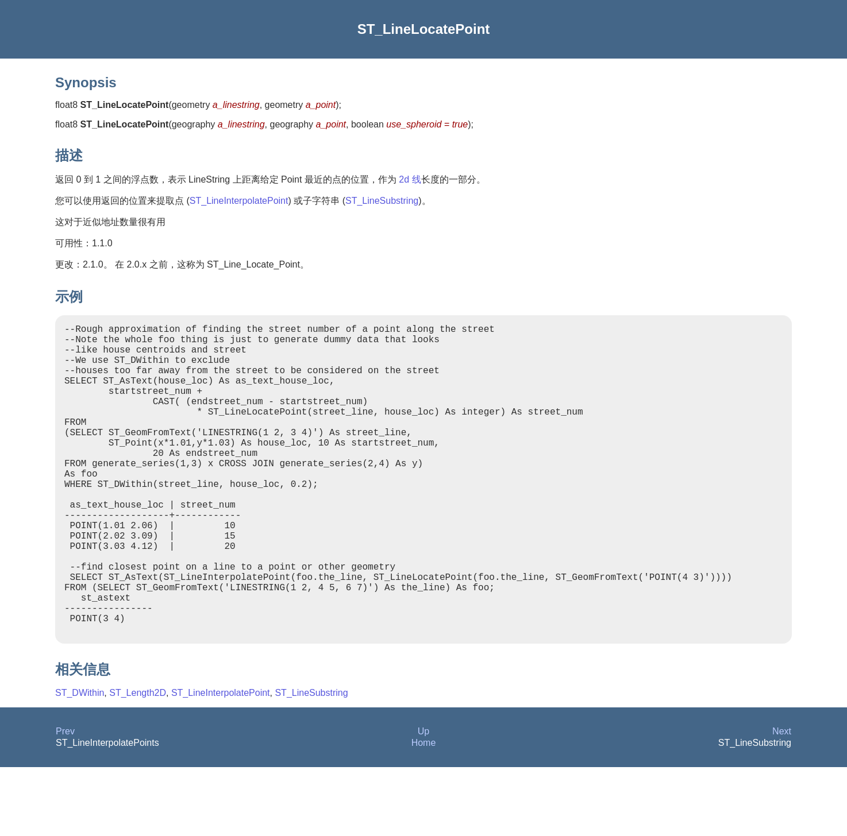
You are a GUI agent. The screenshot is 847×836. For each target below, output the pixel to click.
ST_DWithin (79, 762)
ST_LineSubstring (381, 201)
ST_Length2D (137, 762)
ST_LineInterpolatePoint (239, 201)
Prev (65, 800)
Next (781, 800)
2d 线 (410, 179)
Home (423, 811)
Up (423, 800)
